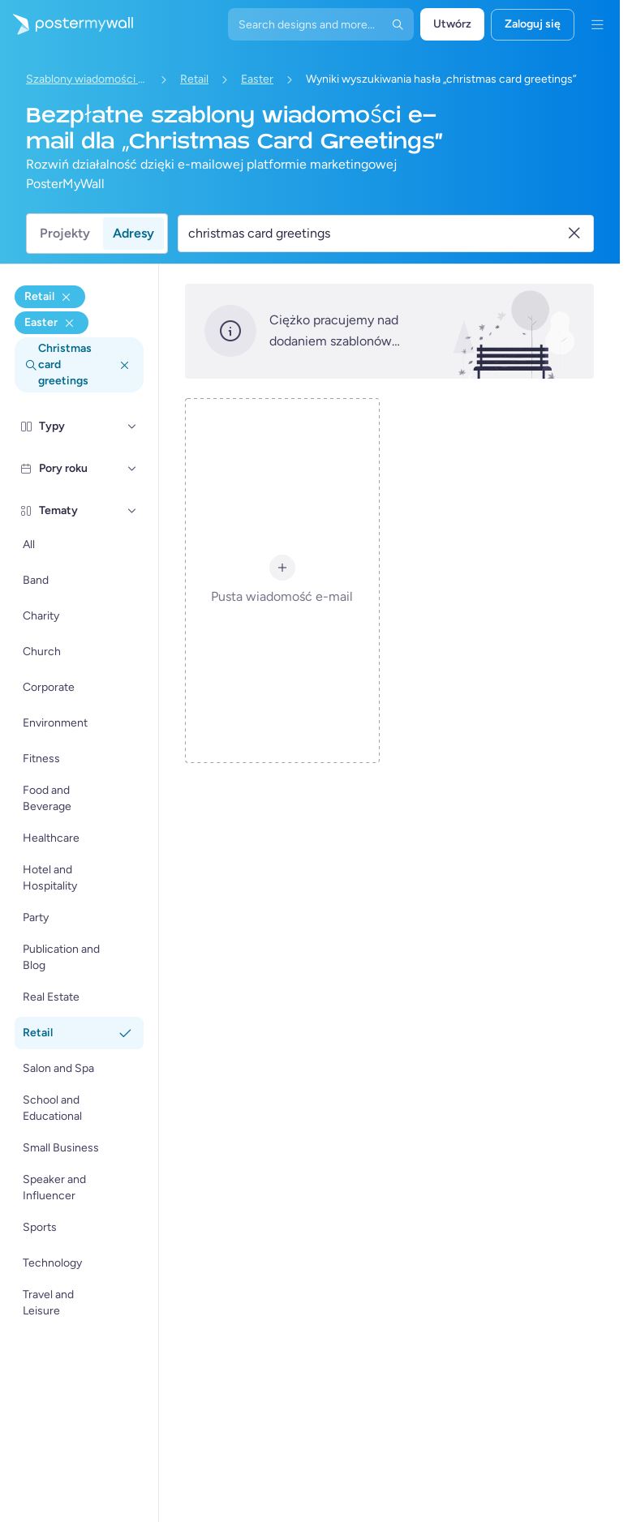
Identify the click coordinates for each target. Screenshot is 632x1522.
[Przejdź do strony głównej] (66, 24)
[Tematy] (132, 510)
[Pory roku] (132, 468)
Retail (194, 79)
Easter (257, 79)
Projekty (65, 233)
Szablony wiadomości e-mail (87, 79)
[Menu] (597, 24)
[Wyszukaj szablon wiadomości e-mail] (376, 233)
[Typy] (132, 426)
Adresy (133, 233)
